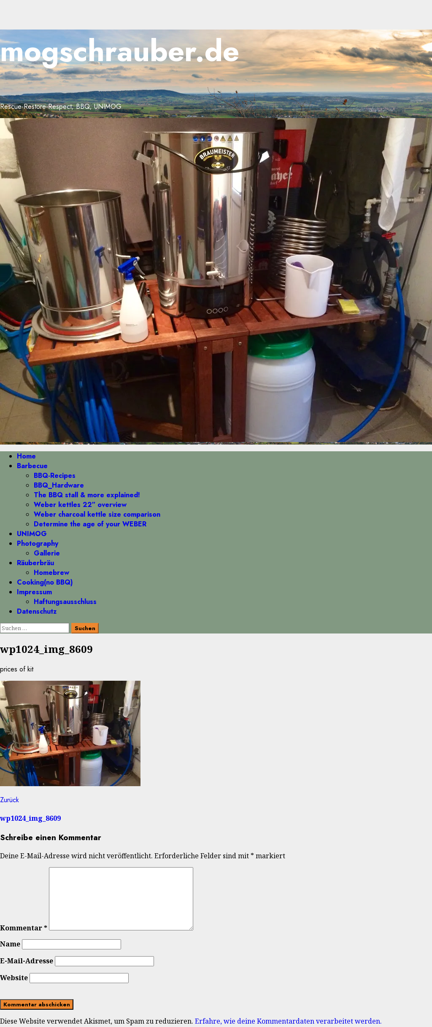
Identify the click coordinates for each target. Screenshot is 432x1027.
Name (10, 944)
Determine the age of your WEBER (90, 524)
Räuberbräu (35, 563)
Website (14, 977)
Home (26, 456)
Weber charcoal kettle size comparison (97, 514)
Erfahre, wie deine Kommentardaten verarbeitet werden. (288, 1021)
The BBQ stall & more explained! (87, 495)
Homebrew (51, 572)
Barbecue (32, 466)
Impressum (34, 592)
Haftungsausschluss (65, 601)
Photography (37, 543)
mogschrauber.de (119, 51)
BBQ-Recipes (55, 475)
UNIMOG (32, 534)
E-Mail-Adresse (26, 960)
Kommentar (23, 928)
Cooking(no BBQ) (45, 582)
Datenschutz (37, 611)
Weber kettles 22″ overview (80, 504)
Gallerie (47, 553)
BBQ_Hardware (59, 485)
